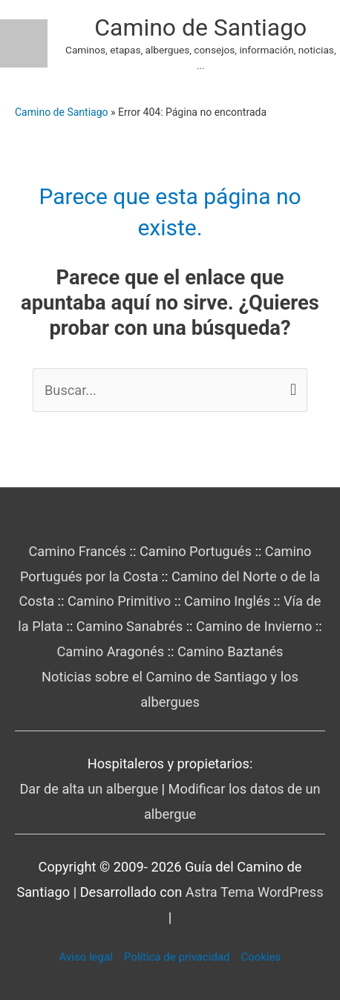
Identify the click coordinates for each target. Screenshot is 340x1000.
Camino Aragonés (110, 651)
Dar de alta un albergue (88, 789)
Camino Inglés (227, 601)
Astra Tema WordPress (255, 892)
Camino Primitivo (119, 601)
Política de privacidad (177, 957)
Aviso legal (86, 957)
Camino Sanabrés (129, 626)
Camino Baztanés (230, 651)
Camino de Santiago (200, 27)
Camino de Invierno (254, 626)
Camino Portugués (196, 551)
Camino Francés (78, 551)
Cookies (261, 957)
